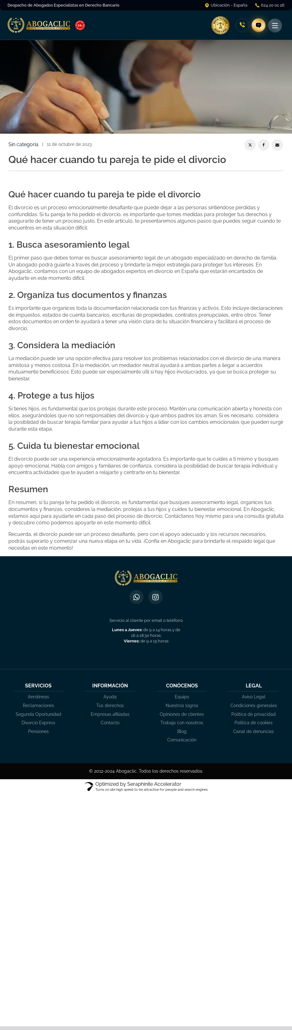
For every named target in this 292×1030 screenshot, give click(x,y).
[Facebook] (263, 145)
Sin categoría (23, 144)
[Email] (277, 145)
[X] (250, 145)
